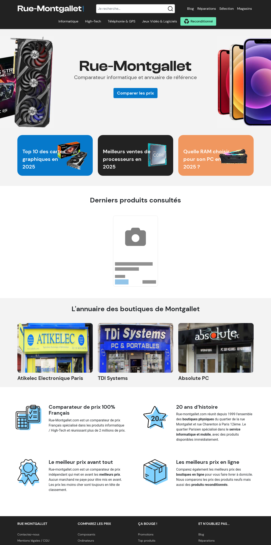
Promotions (145, 534)
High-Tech (93, 21)
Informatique (68, 21)
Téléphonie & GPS (121, 21)
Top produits (146, 540)
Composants (86, 534)
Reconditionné (202, 21)
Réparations (206, 8)
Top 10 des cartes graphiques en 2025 (44, 159)
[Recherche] (135, 8)
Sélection (226, 8)
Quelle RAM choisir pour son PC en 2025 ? (206, 159)
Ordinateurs (86, 540)
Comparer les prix (135, 93)
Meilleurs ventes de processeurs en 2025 (127, 159)
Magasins (244, 8)
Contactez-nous (28, 534)
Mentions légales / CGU (33, 540)
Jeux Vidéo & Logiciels (159, 21)
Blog (190, 8)
